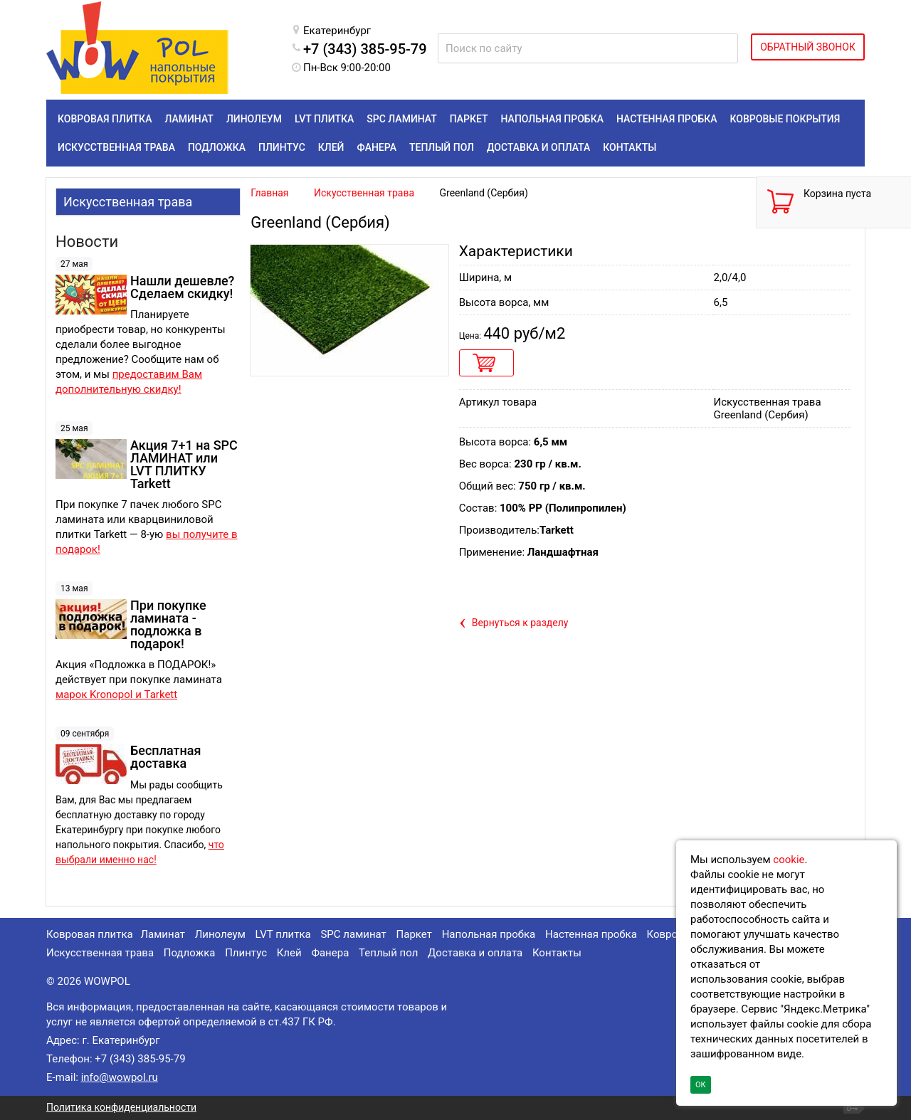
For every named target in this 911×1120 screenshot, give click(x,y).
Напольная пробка (489, 934)
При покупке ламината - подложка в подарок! (168, 624)
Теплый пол (388, 952)
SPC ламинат (353, 934)
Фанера (330, 952)
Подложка (190, 952)
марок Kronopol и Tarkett (116, 694)
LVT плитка (283, 934)
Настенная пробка (591, 934)
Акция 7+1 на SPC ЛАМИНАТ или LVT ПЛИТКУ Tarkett (184, 464)
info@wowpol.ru (119, 1077)
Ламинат (162, 934)
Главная (269, 193)
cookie (788, 859)
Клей (289, 952)
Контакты (556, 952)
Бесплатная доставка (165, 757)
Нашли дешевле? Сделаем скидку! (182, 287)
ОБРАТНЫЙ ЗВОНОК (807, 47)
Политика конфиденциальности (121, 1107)
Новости (87, 241)
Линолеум (220, 934)
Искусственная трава (127, 201)
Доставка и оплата (475, 952)
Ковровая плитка (89, 934)
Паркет (414, 934)
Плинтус (246, 952)
